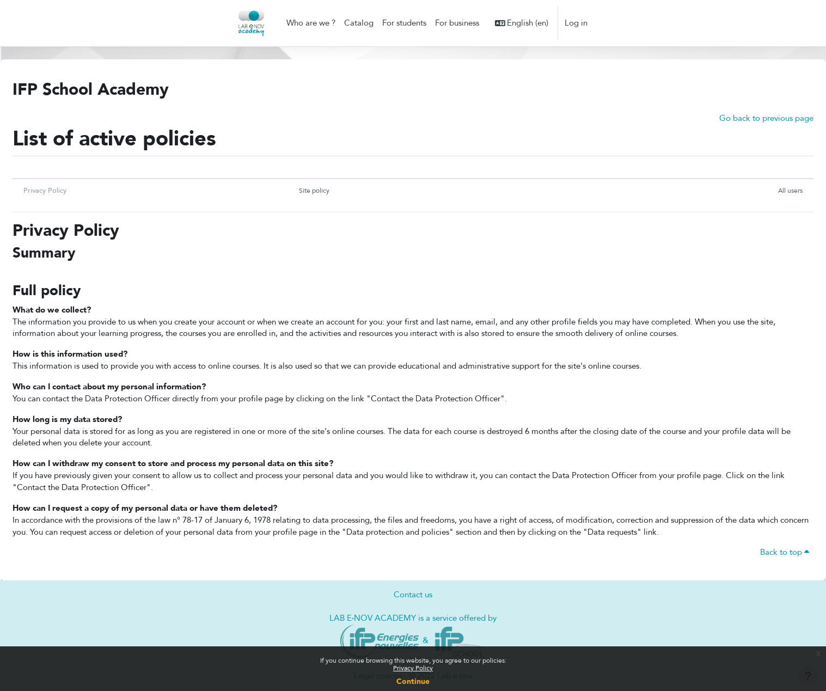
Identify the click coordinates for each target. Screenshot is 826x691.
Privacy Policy (413, 668)
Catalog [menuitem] (359, 22)
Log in (576, 22)
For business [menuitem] (457, 22)
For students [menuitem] (404, 22)
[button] (522, 23)
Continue (413, 681)
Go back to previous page (766, 118)
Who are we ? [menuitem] (310, 22)
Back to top (784, 559)
